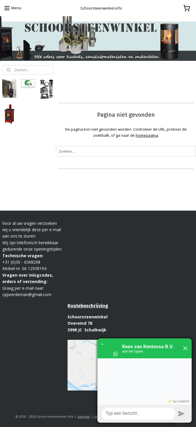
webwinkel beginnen (118, 416)
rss (96, 416)
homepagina (147, 135)
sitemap (83, 416)
